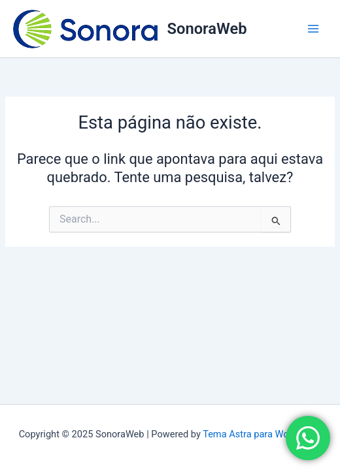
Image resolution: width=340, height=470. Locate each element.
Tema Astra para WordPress (262, 434)
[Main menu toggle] (313, 28)
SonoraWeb (207, 29)
